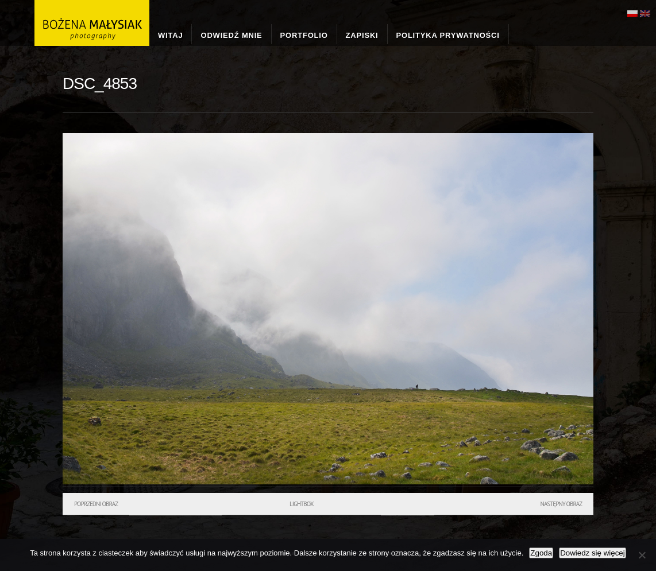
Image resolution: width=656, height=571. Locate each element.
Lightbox (301, 504)
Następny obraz (561, 504)
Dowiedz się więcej (592, 553)
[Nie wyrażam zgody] (641, 555)
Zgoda (541, 553)
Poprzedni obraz (96, 504)
